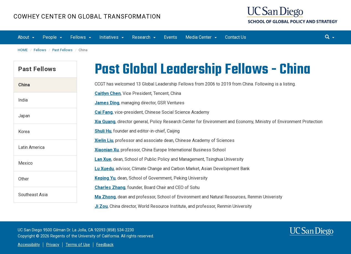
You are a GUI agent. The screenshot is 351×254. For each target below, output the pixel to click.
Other (23, 179)
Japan (24, 115)
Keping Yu (105, 178)
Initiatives (111, 37)
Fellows (80, 37)
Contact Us (235, 37)
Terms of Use (78, 244)
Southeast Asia (33, 194)
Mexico (25, 163)
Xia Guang (105, 121)
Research (144, 37)
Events (170, 37)
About (26, 37)
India (23, 100)
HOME (23, 50)
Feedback (104, 244)
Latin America (31, 147)
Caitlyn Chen (108, 93)
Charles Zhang (110, 187)
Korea (24, 131)
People (52, 37)
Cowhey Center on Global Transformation (87, 16)
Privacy (52, 244)
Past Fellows (62, 50)
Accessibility (29, 244)
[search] (329, 37)
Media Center (201, 37)
